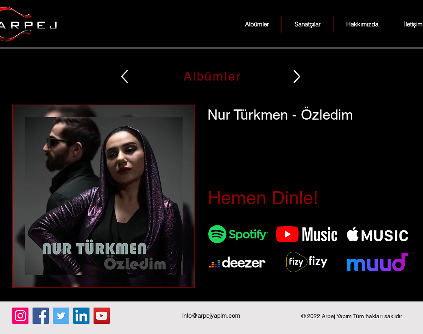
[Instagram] (20, 316)
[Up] (124, 76)
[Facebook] (41, 316)
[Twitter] (61, 316)
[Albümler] (211, 76)
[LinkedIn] (81, 316)
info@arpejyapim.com (211, 315)
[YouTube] (102, 316)
